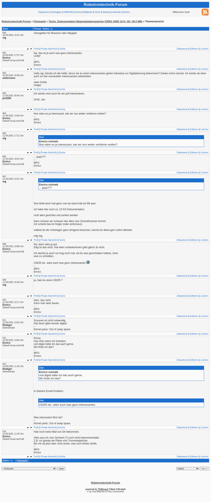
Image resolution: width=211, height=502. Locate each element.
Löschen (204, 49)
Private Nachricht (49, 49)
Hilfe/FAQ (68, 12)
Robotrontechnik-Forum (16, 21)
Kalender (116, 12)
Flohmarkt (40, 21)
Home (98, 12)
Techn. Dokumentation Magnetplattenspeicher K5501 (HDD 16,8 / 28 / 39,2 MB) (95, 21)
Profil (36, 49)
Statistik (106, 12)
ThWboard (103, 489)
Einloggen (56, 12)
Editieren (194, 49)
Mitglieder (87, 12)
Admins (126, 12)
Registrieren (44, 12)
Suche (78, 12)
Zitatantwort (182, 49)
